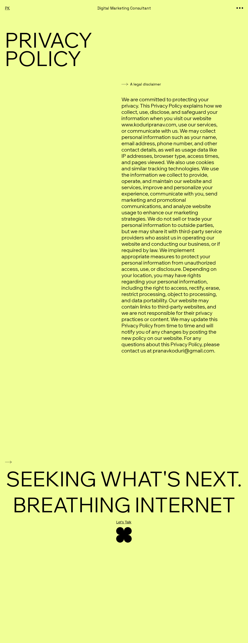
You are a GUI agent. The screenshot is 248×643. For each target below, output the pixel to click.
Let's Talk (123, 522)
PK (7, 8)
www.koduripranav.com (148, 124)
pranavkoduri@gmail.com (183, 350)
